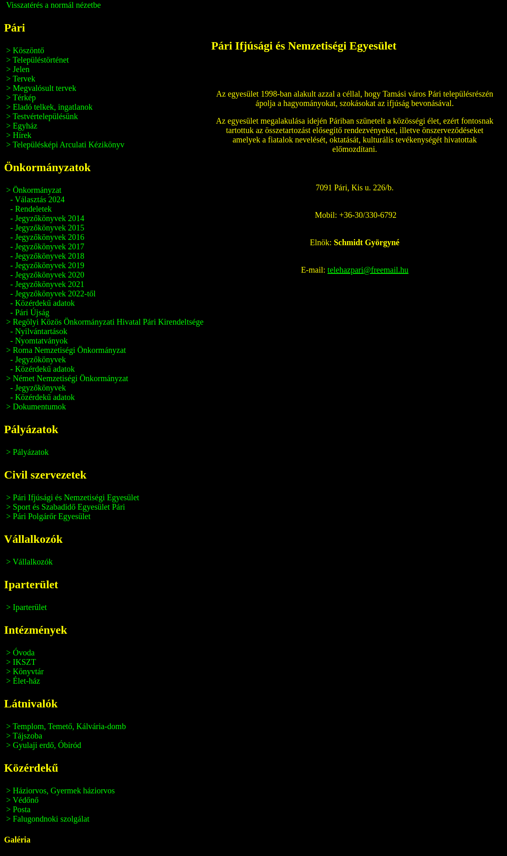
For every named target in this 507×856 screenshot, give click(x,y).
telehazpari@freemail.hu (367, 269)
